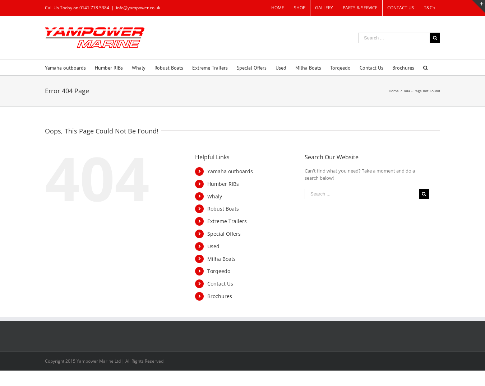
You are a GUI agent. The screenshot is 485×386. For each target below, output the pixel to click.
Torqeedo (218, 271)
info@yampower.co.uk (138, 8)
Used (213, 246)
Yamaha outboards (230, 171)
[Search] (425, 67)
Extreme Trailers (227, 221)
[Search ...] (394, 38)
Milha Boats (221, 258)
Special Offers (224, 233)
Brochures (219, 296)
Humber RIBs (223, 183)
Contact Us (220, 283)
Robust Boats (223, 208)
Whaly (214, 196)
